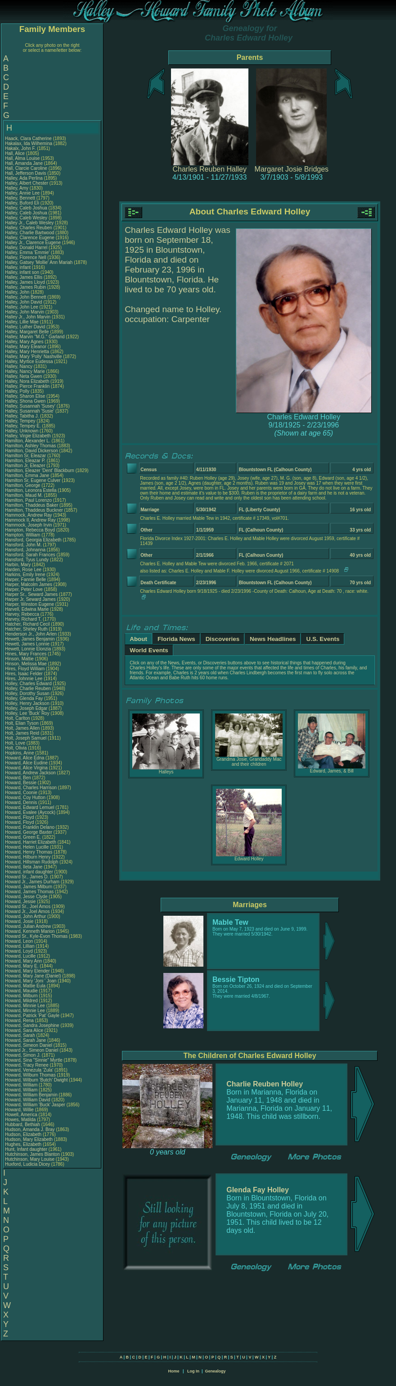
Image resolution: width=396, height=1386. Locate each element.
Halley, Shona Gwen (25, 401)
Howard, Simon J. (22, 1055)
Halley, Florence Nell (25, 257)
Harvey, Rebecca (22, 614)
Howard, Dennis (21, 802)
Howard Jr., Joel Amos (27, 911)
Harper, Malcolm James (28, 584)
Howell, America (21, 1114)
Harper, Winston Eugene (29, 604)
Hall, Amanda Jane (24, 163)
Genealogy (215, 1371)
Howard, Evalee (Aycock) (30, 812)
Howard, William (22, 1084)
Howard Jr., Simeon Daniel (31, 1050)
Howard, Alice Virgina (26, 767)
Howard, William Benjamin (31, 1094)
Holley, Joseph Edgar (26, 708)
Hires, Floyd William (25, 668)
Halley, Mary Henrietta (27, 351)
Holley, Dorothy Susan (27, 693)
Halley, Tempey (20, 420)
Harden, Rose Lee (23, 569)
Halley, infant (18, 267)
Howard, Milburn (22, 995)
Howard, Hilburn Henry (27, 856)
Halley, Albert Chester (26, 183)
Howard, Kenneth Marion (30, 931)
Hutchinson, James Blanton (32, 1154)
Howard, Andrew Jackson (30, 772)
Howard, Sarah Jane (25, 1040)
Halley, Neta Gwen (23, 376)
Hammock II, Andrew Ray (30, 520)
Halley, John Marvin (24, 311)
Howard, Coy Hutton (25, 797)
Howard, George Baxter (28, 832)
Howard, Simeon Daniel (28, 1045)
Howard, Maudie (22, 990)
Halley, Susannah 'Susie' (30, 411)
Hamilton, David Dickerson (31, 450)
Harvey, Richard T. (23, 619)
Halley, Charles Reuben (28, 227)
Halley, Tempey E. (23, 425)
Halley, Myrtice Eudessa (29, 361)
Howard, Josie (20, 921)
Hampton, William (23, 534)
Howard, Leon (19, 941)
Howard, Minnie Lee (25, 1005)
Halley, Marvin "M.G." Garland (35, 336)
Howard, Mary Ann (23, 961)
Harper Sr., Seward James (31, 594)
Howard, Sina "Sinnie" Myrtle (34, 1060)
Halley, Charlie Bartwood (29, 232)
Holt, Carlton (18, 718)
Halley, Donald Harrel (26, 247)
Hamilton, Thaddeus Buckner (34, 510)
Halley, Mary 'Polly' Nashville (33, 356)
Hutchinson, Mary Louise (29, 1159)
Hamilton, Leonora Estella (31, 490)
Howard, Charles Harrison (31, 787)
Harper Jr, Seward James (30, 599)
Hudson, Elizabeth (24, 1134)
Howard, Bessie (21, 782)
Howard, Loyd (19, 951)
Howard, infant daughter (29, 871)
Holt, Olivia (16, 747)
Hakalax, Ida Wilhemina (28, 143)
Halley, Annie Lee (22, 193)
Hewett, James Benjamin (30, 638)
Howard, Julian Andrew (28, 926)
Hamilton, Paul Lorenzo (28, 500)
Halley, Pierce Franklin (27, 386)
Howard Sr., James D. (27, 876)
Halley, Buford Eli (22, 202)
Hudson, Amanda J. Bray (30, 1129)
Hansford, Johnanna (26, 549)
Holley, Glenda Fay (24, 698)
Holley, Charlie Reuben (28, 688)
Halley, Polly (18, 391)
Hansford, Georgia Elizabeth (33, 539)
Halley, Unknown (22, 430)
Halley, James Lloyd (25, 282)
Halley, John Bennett (25, 297)
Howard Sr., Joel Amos (27, 906)
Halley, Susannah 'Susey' (31, 406)
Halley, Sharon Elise (25, 396)
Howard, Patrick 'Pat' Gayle (32, 1015)
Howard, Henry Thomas (28, 852)
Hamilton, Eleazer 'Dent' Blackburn (39, 470)
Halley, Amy (17, 188)
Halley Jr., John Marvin (27, 316)
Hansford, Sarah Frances (30, 554)
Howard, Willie (20, 1109)
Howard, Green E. (23, 837)
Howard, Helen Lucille (27, 847)
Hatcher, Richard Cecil (27, 624)
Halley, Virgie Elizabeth (28, 435)
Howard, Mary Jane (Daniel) (33, 975)
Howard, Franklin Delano (29, 827)
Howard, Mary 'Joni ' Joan (30, 980)
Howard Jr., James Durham (32, 881)
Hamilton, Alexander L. (27, 440)
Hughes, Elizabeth (24, 1144)
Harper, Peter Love (24, 589)
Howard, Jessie (21, 901)
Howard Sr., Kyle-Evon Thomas (36, 936)
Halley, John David (23, 302)
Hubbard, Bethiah (23, 1124)
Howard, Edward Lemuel (29, 807)
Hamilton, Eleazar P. (25, 460)
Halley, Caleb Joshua (26, 207)
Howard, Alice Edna (24, 757)
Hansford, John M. (23, 544)
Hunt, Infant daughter (27, 1149)
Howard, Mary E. (21, 965)
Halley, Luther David (25, 326)
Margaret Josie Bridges (292, 169)
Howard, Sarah (20, 1035)
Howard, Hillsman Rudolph (31, 861)
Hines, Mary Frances (25, 653)
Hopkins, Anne (20, 752)
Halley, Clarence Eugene (29, 237)
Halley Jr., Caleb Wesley (29, 222)
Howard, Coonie (21, 792)
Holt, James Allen (22, 728)
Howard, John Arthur (25, 916)
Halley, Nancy (19, 366)
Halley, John (18, 292)
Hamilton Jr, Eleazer (25, 465)
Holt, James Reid (22, 733)
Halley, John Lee (21, 306)
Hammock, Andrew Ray (28, 515)
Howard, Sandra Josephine (32, 1025)
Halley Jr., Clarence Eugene (33, 242)
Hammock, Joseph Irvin (28, 525)
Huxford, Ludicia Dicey (27, 1164)
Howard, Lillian (20, 946)
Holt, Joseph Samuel (25, 738)
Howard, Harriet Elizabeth (30, 842)
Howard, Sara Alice (24, 1030)
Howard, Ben (18, 777)
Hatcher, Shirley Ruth (26, 629)
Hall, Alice (15, 153)
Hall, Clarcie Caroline (26, 168)
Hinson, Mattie (20, 658)
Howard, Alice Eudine (26, 762)
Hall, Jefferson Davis (25, 173)
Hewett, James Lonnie (27, 643)
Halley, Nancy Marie (25, 371)
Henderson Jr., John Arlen (31, 634)
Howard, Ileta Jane (23, 866)
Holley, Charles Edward (28, 683)
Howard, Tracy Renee (27, 1065)
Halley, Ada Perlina (24, 178)
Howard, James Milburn (28, 886)
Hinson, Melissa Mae (26, 663)
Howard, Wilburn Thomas (30, 1074)
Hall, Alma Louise (22, 158)
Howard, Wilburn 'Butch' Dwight (36, 1079)
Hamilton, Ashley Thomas (30, 445)
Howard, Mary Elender (27, 970)
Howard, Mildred (22, 1000)
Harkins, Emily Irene (25, 574)
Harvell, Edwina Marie (27, 609)
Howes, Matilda (21, 1119)
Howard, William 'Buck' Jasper (35, 1104)
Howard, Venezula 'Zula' (29, 1070)
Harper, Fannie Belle (25, 579)
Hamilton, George (23, 485)
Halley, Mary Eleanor (25, 346)
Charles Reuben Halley (209, 169)
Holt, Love (16, 743)
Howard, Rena (20, 1020)
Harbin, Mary (18, 564)
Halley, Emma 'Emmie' (28, 252)
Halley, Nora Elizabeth (27, 381)
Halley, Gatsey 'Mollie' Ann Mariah (38, 262)
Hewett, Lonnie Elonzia (28, 648)
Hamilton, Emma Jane (27, 475)
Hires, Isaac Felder (24, 673)
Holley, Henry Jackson (27, 703)
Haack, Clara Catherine (28, 138)
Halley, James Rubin (25, 287)
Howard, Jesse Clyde (26, 896)
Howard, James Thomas (29, 891)
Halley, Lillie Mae (22, 321)
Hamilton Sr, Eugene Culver (32, 480)
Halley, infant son (22, 272)
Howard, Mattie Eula (25, 985)
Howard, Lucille (21, 956)
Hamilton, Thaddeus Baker (31, 505)
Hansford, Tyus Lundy (27, 559)
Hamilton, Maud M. (24, 495)
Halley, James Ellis (23, 277)
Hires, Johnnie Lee (23, 678)
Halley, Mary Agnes (24, 341)
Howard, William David (27, 1099)
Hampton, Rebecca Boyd (30, 529)
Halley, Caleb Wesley (26, 217)
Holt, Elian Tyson (22, 723)
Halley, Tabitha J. (22, 416)
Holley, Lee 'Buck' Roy (27, 713)
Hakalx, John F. (20, 148)
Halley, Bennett (20, 197)
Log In (193, 1371)
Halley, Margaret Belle (27, 331)
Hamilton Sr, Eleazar (26, 455)
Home (173, 1371)
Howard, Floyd (20, 817)
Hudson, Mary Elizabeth (29, 1139)
